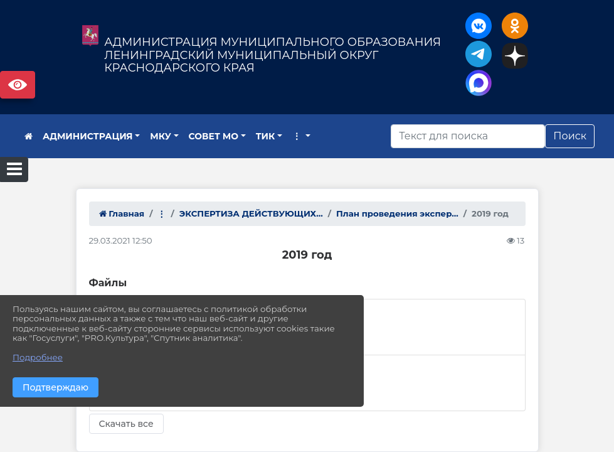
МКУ (160, 136)
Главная (122, 213)
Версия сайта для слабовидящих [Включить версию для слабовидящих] (17, 85)
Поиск (569, 136)
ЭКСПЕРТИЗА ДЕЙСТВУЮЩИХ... (251, 213)
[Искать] (468, 136)
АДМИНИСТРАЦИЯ (88, 136)
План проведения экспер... (397, 213)
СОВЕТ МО (214, 136)
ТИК (265, 136)
